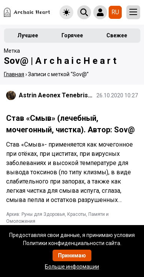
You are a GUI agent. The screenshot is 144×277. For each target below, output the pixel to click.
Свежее (116, 35)
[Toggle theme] (66, 12)
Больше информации (72, 267)
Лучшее (27, 35)
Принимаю (72, 255)
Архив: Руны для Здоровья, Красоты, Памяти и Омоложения (57, 218)
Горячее (72, 35)
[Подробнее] (72, 175)
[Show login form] (100, 12)
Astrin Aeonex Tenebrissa (56, 95)
